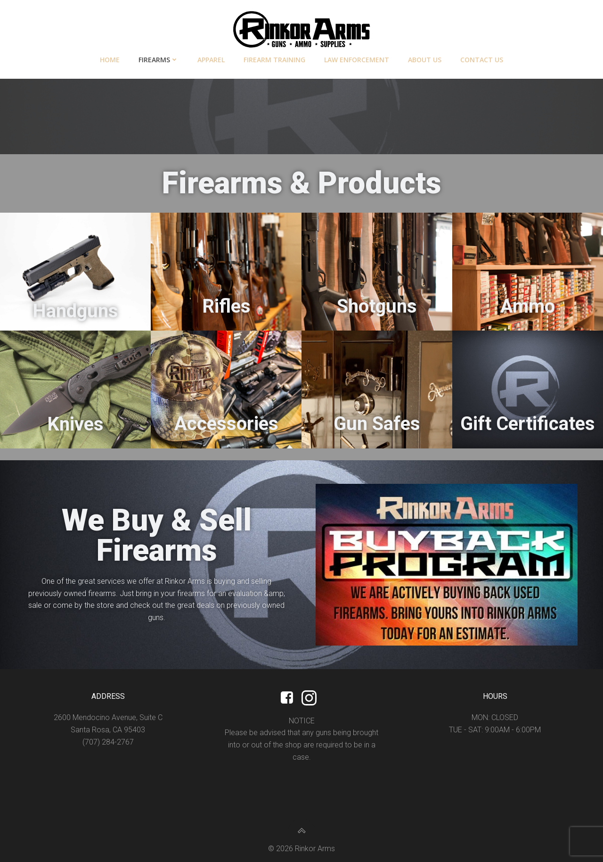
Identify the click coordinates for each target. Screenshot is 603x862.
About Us (424, 59)
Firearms (159, 59)
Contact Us (481, 59)
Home (110, 59)
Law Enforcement (356, 59)
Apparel (211, 59)
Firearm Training (274, 59)
